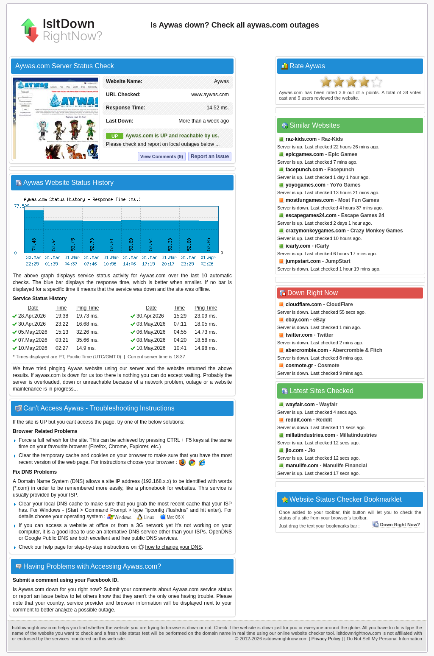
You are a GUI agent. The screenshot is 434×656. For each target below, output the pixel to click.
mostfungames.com (310, 200)
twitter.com (299, 335)
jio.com (294, 450)
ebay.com (297, 320)
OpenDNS (220, 532)
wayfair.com (300, 405)
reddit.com (299, 420)
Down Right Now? (396, 524)
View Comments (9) (161, 156)
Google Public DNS (46, 538)
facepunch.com (304, 170)
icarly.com (298, 246)
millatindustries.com (310, 435)
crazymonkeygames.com (316, 231)
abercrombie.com (307, 350)
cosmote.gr (299, 365)
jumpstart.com (303, 261)
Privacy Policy (326, 638)
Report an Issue (210, 156)
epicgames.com (305, 154)
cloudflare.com (304, 304)
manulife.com (302, 466)
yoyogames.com (306, 185)
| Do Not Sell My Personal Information (383, 638)
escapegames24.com (311, 215)
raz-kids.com (301, 139)
